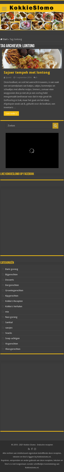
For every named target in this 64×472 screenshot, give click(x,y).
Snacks (8, 333)
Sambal (9, 322)
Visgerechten (11, 343)
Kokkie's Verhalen (13, 306)
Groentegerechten (14, 290)
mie (7, 311)
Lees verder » (11, 113)
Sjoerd (8, 77)
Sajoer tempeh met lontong (27, 72)
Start (4, 39)
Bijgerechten (11, 274)
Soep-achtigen (12, 338)
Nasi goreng (11, 317)
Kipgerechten (11, 295)
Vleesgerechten (12, 349)
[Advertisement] (32, 222)
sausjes (8, 327)
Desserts (9, 279)
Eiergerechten (12, 285)
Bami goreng (11, 269)
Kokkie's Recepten (14, 301)
